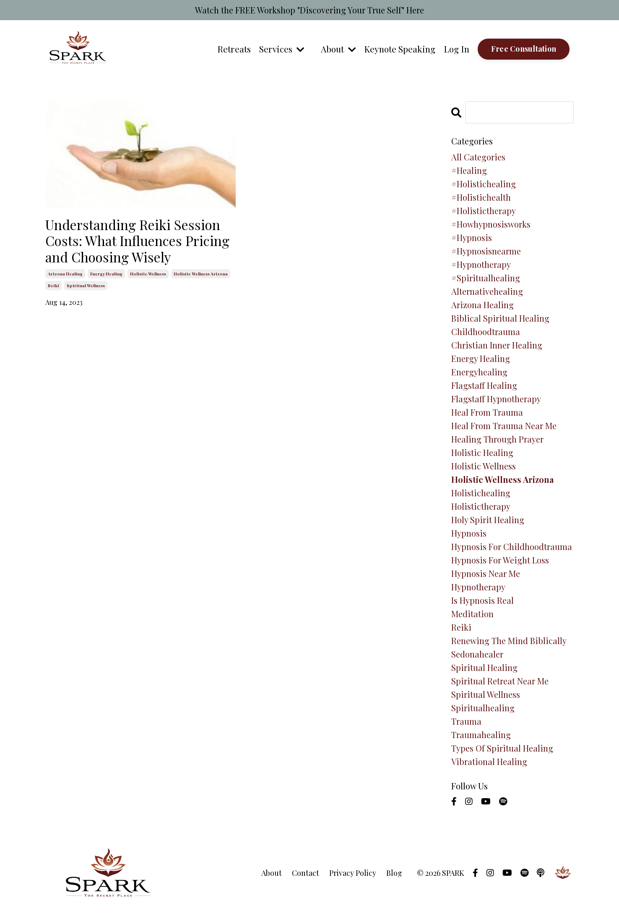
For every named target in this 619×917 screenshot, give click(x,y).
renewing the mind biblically (509, 640)
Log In (456, 49)
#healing (469, 170)
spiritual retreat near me (500, 680)
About (337, 49)
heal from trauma (487, 412)
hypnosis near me (485, 573)
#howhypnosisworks (491, 224)
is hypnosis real (482, 600)
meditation (472, 613)
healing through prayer (497, 439)
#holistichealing (483, 183)
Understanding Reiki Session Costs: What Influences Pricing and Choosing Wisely (137, 241)
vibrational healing (489, 761)
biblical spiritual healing (500, 318)
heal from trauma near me (504, 425)
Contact (305, 873)
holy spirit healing (487, 519)
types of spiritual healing (502, 748)
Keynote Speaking (399, 49)
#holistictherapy (483, 210)
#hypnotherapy (481, 264)
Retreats (233, 49)
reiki (53, 285)
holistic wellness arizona (201, 274)
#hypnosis (471, 237)
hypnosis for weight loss (500, 560)
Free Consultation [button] (523, 49)
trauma (466, 721)
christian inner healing (496, 345)
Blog (394, 873)
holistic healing (482, 452)
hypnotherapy (478, 586)
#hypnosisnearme (486, 251)
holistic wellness (148, 274)
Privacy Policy (352, 873)
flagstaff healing (484, 385)
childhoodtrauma (485, 331)
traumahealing (481, 734)
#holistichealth (481, 197)
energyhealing (479, 371)
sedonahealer (477, 654)
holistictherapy (480, 506)
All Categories (478, 156)
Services (280, 49)
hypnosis (468, 533)
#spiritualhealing (485, 277)
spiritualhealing (483, 707)
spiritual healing (484, 667)
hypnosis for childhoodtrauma (511, 546)
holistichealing (480, 492)
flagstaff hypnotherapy (496, 398)
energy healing (106, 274)
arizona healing (65, 274)
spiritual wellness (86, 285)
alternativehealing (487, 291)
